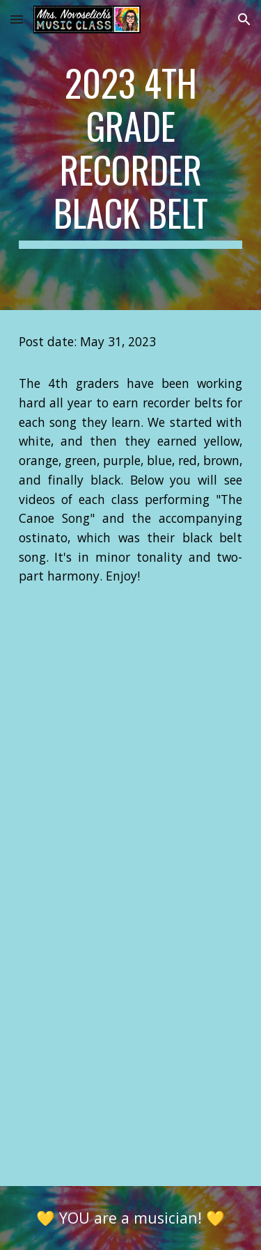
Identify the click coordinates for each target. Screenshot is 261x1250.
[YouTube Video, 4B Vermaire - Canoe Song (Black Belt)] (130, 1089)
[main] (130, 155)
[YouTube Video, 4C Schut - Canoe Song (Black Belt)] (130, 704)
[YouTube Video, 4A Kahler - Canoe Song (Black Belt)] (130, 897)
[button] (16, 19)
